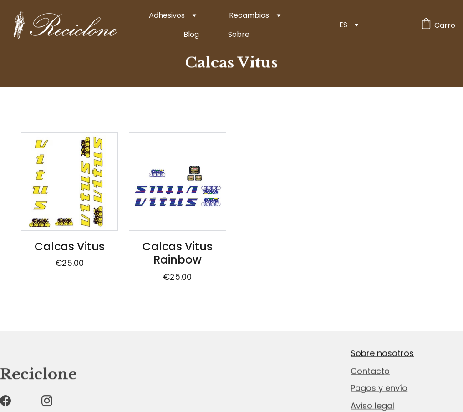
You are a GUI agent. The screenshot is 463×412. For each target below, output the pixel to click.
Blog (191, 34)
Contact (367, 371)
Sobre (238, 34)
